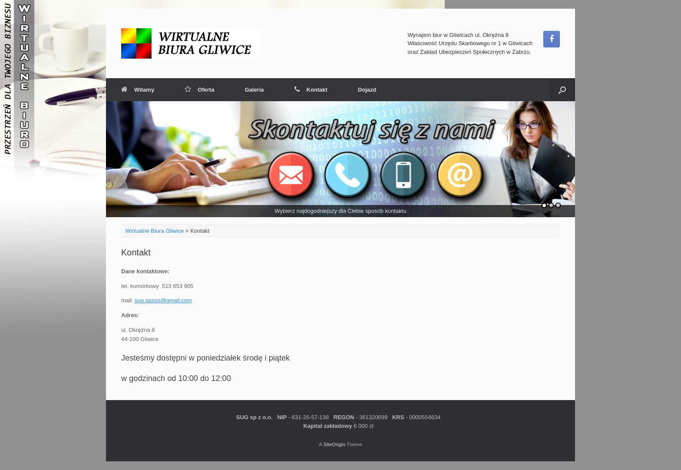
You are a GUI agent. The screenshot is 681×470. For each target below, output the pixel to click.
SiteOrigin (334, 444)
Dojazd (367, 89)
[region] (340, 159)
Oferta (199, 89)
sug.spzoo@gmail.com (163, 300)
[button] (562, 89)
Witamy (137, 89)
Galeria (254, 89)
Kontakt (310, 89)
